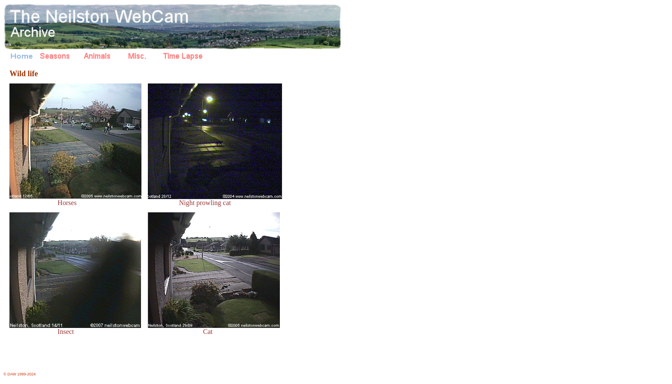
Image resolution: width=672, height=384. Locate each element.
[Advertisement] (320, 209)
